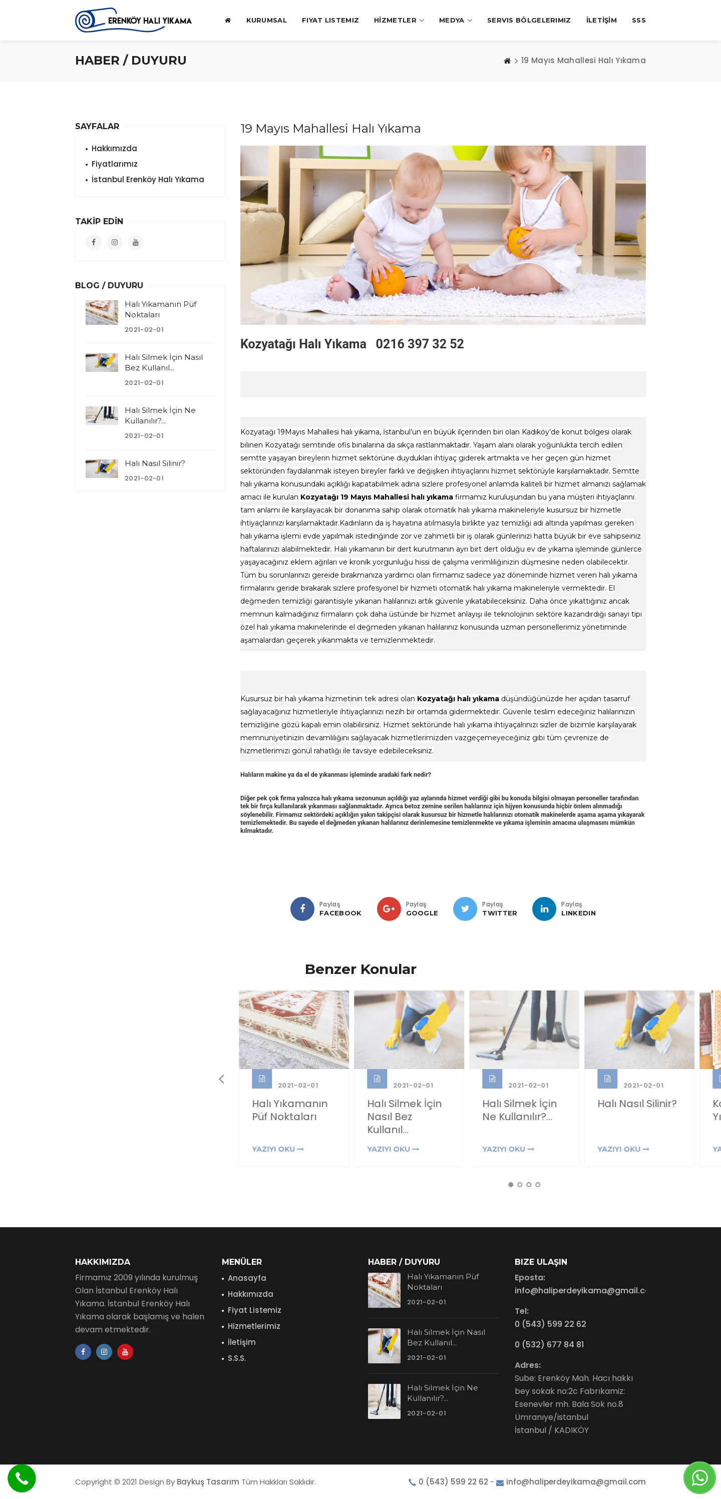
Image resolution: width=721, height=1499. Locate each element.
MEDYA (455, 20)
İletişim (242, 1342)
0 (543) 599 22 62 (550, 1324)
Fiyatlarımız (115, 164)
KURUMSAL (266, 20)
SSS (639, 20)
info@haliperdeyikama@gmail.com (586, 1290)
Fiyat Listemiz (330, 20)
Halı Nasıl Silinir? (155, 463)
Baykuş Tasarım (208, 1481)
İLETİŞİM (601, 20)
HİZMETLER (399, 20)
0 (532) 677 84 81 (549, 1344)
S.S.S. (237, 1358)
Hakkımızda (114, 148)
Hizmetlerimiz (254, 1326)
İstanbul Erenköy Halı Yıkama (148, 179)
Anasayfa (247, 1278)
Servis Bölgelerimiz (529, 20)
